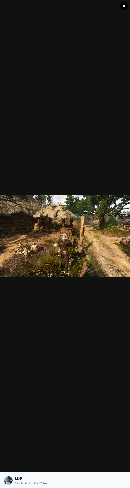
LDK (18, 478)
